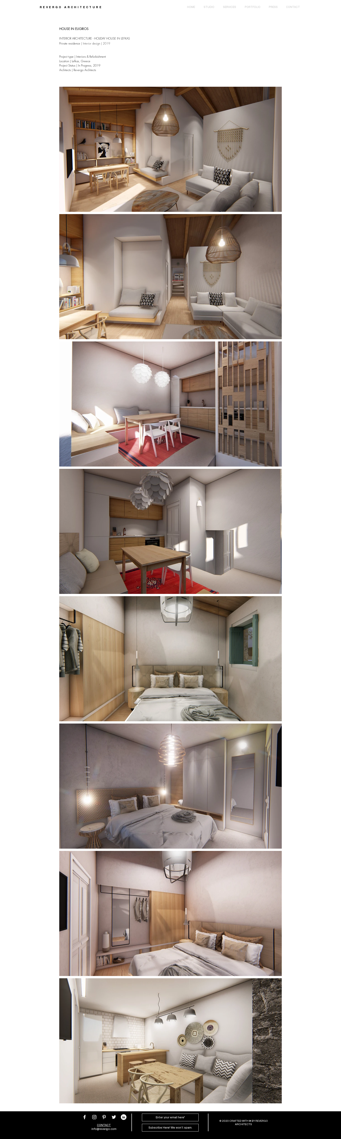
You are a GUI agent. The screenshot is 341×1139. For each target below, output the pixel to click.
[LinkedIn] (123, 1117)
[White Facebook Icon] (84, 1117)
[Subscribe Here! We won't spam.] (170, 1128)
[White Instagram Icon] (94, 1117)
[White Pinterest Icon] (104, 1117)
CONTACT (104, 1125)
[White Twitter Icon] (114, 1117)
